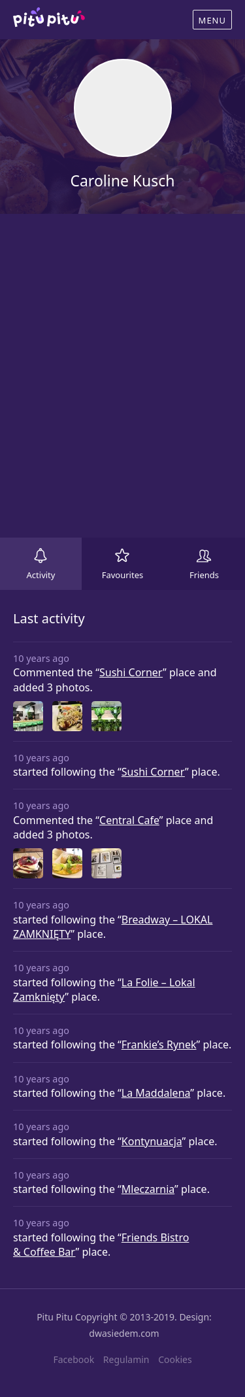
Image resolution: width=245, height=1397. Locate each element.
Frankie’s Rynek (159, 1044)
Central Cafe (129, 820)
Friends (204, 575)
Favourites (123, 575)
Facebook (73, 1359)
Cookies (174, 1359)
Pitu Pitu (55, 1317)
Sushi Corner (131, 672)
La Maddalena (156, 1093)
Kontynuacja (152, 1141)
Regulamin (126, 1359)
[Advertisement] (122, 375)
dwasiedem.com (124, 1333)
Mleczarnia (148, 1189)
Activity (41, 575)
